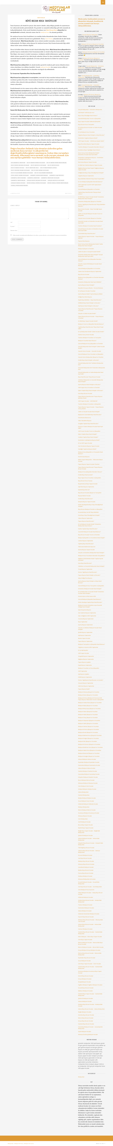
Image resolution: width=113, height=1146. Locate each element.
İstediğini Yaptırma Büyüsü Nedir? (87, 449)
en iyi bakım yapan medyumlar (56, 162)
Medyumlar (41, 17)
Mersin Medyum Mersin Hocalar (87, 810)
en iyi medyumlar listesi (48, 167)
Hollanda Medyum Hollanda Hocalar (88, 804)
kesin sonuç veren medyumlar (58, 183)
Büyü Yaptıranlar (82, 622)
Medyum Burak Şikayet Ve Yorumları (88, 732)
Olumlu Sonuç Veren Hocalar (86, 334)
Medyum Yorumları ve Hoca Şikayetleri (88, 668)
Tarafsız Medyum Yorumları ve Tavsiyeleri (89, 337)
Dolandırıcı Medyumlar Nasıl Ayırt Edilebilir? (90, 282)
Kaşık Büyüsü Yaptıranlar (85, 665)
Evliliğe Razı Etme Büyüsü (85, 297)
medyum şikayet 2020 (95, 1064)
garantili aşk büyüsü (57, 175)
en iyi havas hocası (17, 167)
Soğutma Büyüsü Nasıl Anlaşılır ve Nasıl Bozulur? (91, 135)
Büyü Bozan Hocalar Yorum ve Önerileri (89, 535)
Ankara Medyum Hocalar (85, 1001)
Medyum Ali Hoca (19, 1143)
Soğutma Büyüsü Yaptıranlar (86, 176)
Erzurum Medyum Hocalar (85, 855)
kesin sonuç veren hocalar (36, 183)
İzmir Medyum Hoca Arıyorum (86, 889)
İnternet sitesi (13, 230)
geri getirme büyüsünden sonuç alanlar (91, 1045)
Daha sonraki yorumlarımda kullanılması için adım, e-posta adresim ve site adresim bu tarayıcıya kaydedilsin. (40, 235)
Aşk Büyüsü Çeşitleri (83, 674)
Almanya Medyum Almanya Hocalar (88, 783)
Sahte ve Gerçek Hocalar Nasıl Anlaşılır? (89, 411)
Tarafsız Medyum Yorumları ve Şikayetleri (89, 404)
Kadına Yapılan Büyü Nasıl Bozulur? (87, 529)
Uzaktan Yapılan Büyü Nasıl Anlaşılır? (88, 437)
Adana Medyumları (83, 792)
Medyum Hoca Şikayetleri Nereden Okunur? (90, 472)
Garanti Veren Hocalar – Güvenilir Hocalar (89, 351)
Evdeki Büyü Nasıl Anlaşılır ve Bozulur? (88, 360)
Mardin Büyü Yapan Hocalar (85, 828)
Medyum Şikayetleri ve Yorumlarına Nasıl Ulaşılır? (91, 538)
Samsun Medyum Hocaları (85, 929)
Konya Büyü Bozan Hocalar (85, 1021)
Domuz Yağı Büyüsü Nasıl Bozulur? (87, 572)
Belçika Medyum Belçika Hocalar (87, 798)
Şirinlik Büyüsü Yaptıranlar (85, 632)
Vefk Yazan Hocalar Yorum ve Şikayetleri (89, 431)
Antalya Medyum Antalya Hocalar (87, 789)
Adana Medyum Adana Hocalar (86, 768)
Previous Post (15, 193)
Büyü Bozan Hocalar (83, 274)
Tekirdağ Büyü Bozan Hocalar (86, 847)
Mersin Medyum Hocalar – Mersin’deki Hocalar (91, 947)
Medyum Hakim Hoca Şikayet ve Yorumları (89, 750)
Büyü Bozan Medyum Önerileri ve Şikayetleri (90, 509)
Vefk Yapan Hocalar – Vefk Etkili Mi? (87, 401)
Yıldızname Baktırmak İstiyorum (86, 546)
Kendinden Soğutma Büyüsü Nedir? (88, 138)
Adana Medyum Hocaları (85, 911)
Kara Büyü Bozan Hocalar (85, 393)
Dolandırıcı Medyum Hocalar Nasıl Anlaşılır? (90, 588)
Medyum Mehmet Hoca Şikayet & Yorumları (90, 735)
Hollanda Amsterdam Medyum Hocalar (88, 914)
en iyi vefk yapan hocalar (40, 170)
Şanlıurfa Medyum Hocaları (85, 998)
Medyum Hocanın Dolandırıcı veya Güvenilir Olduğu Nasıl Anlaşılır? (90, 606)
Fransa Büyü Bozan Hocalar (85, 873)
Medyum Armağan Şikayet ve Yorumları (89, 756)
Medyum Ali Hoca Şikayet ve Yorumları (88, 729)
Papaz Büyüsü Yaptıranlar (85, 641)
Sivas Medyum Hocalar (84, 961)
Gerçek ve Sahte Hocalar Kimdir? (87, 313)
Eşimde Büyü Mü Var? (84, 490)
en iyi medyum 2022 (32, 167)
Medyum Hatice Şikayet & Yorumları (87, 711)
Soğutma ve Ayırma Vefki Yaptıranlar (88, 647)
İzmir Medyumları (83, 819)
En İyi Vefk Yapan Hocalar (85, 443)
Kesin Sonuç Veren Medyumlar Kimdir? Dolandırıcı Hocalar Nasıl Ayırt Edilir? (88, 153)
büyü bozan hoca (51, 30)
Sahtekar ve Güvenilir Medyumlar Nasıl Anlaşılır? (91, 566)
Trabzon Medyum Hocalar (85, 905)
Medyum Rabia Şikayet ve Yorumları (88, 705)
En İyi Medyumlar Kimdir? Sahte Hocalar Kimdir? (91, 331)
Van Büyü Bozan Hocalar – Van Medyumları (90, 886)
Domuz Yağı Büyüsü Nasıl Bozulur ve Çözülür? (90, 680)
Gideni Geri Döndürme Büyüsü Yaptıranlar (89, 271)
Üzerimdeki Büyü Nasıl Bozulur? (86, 233)
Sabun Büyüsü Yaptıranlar (85, 518)
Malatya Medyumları (83, 807)
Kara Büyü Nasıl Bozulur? (85, 563)
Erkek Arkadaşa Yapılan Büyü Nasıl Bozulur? (90, 602)
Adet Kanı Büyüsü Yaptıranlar (86, 686)
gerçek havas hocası (18, 183)
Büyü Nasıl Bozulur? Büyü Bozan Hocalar (89, 377)
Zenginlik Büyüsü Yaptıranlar (86, 656)
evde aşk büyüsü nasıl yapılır (90, 1054)
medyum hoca (45, 32)
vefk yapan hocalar (83, 1068)
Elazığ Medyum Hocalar (84, 982)
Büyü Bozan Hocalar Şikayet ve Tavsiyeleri (89, 493)
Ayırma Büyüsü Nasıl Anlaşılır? (86, 285)
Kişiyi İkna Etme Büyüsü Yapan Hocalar (88, 144)
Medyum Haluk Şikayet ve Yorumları (88, 714)
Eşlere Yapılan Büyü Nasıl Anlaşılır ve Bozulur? (90, 390)
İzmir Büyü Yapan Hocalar (85, 939)
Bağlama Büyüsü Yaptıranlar (86, 659)
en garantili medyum (18, 162)
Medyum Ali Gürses (29, 1143)
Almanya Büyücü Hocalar (85, 816)
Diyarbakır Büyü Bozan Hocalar (86, 958)
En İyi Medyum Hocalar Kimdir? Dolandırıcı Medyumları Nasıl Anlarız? (89, 525)
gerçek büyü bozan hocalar (36, 180)
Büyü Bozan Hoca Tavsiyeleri (86, 124)
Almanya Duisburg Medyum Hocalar (88, 1034)
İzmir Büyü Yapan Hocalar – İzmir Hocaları (89, 964)
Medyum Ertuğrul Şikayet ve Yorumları (88, 738)
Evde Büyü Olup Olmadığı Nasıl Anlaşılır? (89, 515)
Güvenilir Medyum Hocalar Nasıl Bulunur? (89, 532)
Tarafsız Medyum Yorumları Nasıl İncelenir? (90, 226)
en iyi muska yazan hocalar (20, 170)
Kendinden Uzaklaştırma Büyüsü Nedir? (89, 440)
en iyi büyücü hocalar (38, 165)
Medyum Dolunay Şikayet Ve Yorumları (88, 692)
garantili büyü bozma (18, 178)
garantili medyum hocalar (50, 178)
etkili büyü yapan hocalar (20, 175)
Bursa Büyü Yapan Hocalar (85, 825)
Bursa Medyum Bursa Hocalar (86, 780)
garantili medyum (33, 178)
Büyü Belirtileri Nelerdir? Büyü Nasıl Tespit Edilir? (91, 179)
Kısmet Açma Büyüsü (84, 456)
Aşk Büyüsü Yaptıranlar (84, 635)
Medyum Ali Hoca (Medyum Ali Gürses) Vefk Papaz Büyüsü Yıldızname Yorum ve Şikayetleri (91, 698)
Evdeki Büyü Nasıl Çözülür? (85, 475)
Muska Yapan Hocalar (84, 638)
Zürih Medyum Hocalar (84, 822)
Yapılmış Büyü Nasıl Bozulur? (86, 543)
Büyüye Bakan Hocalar (84, 495)
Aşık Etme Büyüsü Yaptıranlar (86, 487)
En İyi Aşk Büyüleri (83, 650)
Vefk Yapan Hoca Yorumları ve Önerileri (89, 387)
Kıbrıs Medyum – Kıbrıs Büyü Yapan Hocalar (90, 936)
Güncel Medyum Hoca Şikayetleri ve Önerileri (90, 343)
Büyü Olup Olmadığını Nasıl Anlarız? (87, 115)
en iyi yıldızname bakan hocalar (22, 172)
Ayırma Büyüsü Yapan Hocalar (86, 549)
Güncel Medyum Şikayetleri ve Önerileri (89, 189)
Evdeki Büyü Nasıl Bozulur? (85, 498)
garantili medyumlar (18, 180)
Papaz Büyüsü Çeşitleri (84, 662)
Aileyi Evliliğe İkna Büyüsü (85, 578)
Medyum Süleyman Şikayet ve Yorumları (89, 720)
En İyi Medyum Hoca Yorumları (86, 132)
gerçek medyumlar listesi (97, 1066)
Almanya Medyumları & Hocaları (87, 879)
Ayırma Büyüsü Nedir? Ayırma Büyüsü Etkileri (90, 294)
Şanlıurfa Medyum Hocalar (85, 835)
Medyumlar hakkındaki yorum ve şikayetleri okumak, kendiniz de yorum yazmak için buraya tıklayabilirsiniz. (91, 22)
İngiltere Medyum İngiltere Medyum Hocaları (90, 985)
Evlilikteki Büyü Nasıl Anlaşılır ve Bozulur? (89, 303)
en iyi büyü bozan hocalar (20, 165)
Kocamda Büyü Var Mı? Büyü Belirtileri (88, 512)
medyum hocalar (45, 67)
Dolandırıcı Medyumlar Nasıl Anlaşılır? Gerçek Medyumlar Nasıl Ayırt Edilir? (90, 255)
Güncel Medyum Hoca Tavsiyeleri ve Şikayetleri (91, 586)
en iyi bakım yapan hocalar (36, 162)
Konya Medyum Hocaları (85, 979)
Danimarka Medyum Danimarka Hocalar (89, 765)
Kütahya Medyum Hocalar (85, 876)
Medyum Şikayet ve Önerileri (86, 248)
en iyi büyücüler (53, 165)
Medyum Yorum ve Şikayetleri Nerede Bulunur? (91, 324)
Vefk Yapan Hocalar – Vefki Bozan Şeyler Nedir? (91, 141)
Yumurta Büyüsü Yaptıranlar (86, 619)
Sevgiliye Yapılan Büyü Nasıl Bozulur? (88, 423)
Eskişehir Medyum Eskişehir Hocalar (88, 777)
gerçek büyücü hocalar (56, 180)
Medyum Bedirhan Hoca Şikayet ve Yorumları (90, 747)
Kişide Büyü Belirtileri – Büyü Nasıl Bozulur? (90, 300)
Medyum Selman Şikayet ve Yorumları (88, 726)
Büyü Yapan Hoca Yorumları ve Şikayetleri (89, 478)
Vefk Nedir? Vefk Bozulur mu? (86, 112)
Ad (11, 222)
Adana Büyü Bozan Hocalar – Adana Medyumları (91, 1009)
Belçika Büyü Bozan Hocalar (85, 870)
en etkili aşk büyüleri (89, 1060)
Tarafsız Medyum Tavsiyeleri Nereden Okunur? (91, 147)
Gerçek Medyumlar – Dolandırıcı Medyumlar (90, 109)
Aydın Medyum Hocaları (84, 1031)
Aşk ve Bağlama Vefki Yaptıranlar (87, 616)
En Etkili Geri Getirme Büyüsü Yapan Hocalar (90, 165)
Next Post (68, 193)
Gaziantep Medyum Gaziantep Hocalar (89, 774)
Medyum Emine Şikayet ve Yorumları (88, 695)
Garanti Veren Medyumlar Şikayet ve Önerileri (90, 357)
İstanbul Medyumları (83, 795)
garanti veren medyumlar (39, 175)
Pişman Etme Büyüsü (84, 241)
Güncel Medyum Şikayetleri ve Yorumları (89, 268)
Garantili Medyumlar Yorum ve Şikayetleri (89, 118)
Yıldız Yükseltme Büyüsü (84, 420)
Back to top (100, 1143)
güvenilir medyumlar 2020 (86, 1043)
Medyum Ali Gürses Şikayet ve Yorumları (93, 44)
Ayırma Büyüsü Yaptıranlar (85, 625)
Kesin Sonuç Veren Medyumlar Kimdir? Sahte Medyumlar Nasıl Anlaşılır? (90, 244)
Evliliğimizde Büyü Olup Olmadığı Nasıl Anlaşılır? (91, 173)
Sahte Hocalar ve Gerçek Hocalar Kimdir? (89, 251)
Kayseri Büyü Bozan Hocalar (86, 917)
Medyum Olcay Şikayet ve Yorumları (88, 717)
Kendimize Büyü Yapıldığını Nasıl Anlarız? (89, 150)
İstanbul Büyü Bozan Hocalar (86, 1024)
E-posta (12, 226)
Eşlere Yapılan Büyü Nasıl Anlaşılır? (87, 434)
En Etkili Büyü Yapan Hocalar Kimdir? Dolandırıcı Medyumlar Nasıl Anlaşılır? (91, 197)
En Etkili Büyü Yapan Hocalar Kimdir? (88, 321)
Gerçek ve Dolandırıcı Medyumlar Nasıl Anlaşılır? (91, 552)
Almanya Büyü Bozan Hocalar (86, 864)
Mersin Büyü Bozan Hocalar (85, 1018)
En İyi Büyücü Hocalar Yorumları (86, 291)
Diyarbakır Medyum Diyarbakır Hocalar (88, 762)
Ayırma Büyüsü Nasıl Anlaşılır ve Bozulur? (89, 384)
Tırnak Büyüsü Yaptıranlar (85, 569)
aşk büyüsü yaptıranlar (88, 1058)
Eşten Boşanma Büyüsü (84, 610)
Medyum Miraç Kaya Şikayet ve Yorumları (89, 708)
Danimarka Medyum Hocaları (86, 908)
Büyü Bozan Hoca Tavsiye (85, 481)
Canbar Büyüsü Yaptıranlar (85, 541)
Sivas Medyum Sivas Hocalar (86, 801)
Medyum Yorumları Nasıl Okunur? (87, 340)
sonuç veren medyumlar (19, 185)
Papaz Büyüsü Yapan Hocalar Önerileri (88, 464)
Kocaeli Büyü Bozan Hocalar (86, 988)
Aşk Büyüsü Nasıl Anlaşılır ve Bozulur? (88, 306)
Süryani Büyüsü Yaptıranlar (89, 34)
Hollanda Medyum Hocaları (85, 897)
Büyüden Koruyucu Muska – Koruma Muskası (90, 288)
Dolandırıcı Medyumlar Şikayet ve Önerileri (89, 201)
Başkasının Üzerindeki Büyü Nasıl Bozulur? (89, 414)
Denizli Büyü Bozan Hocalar (85, 976)
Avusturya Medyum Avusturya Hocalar (88, 813)
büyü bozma (49, 39)
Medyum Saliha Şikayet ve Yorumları (88, 723)
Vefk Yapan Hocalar (83, 653)
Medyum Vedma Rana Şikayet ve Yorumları (90, 702)
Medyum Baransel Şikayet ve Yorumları (89, 753)
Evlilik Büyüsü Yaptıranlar (85, 677)
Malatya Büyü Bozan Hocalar (86, 861)
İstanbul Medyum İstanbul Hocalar (87, 771)
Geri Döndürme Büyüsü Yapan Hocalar (88, 446)
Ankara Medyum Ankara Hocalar (87, 759)
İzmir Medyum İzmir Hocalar (85, 786)
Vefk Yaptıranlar (82, 671)
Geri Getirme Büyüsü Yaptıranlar (87, 613)
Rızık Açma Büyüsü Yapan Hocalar (87, 162)
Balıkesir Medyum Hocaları (85, 991)
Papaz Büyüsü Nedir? (84, 689)
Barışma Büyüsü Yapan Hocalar (86, 501)
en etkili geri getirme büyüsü (91, 1049)
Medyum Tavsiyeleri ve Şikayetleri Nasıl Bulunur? (91, 644)
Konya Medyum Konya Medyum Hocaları (89, 950)
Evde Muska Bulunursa (84, 417)
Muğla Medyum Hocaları (84, 1012)
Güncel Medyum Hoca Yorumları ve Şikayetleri (90, 354)
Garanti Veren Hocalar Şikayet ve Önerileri (89, 218)
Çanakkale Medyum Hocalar (86, 867)
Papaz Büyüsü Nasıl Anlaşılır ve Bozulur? (89, 575)
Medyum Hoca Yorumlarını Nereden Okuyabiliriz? (91, 555)
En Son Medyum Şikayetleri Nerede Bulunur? (90, 181)
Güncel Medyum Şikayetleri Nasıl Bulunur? (89, 599)
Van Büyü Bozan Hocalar (85, 858)
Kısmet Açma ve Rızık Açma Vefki (87, 596)
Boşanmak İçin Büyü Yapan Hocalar (87, 484)
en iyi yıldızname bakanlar (43, 172)
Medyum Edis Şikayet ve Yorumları (87, 741)
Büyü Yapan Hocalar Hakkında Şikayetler (89, 121)
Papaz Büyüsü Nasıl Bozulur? (86, 521)
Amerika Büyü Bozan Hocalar (86, 1015)
